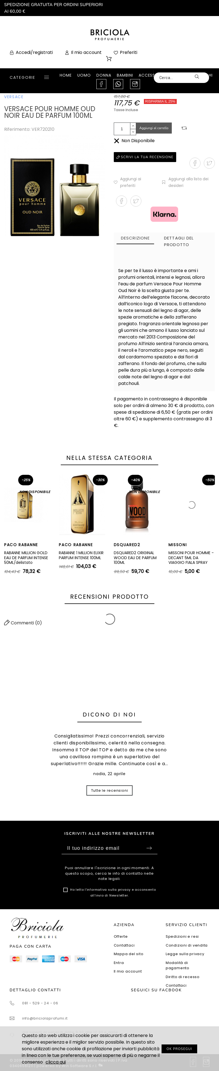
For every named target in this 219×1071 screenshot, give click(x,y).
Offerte (121, 936)
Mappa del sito (129, 954)
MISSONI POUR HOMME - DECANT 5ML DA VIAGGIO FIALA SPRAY (191, 557)
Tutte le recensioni (109, 790)
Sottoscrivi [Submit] (149, 848)
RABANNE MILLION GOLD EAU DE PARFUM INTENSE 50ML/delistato (26, 557)
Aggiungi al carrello (154, 128)
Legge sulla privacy (185, 954)
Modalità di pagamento (177, 965)
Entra (119, 962)
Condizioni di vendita (187, 945)
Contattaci (124, 945)
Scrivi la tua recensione (145, 157)
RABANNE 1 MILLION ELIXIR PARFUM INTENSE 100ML (81, 555)
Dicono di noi (109, 714)
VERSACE (14, 97)
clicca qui (56, 1062)
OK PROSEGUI (179, 1049)
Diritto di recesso (183, 976)
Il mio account (128, 971)
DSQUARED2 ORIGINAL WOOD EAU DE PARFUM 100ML (135, 557)
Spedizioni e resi (182, 936)
